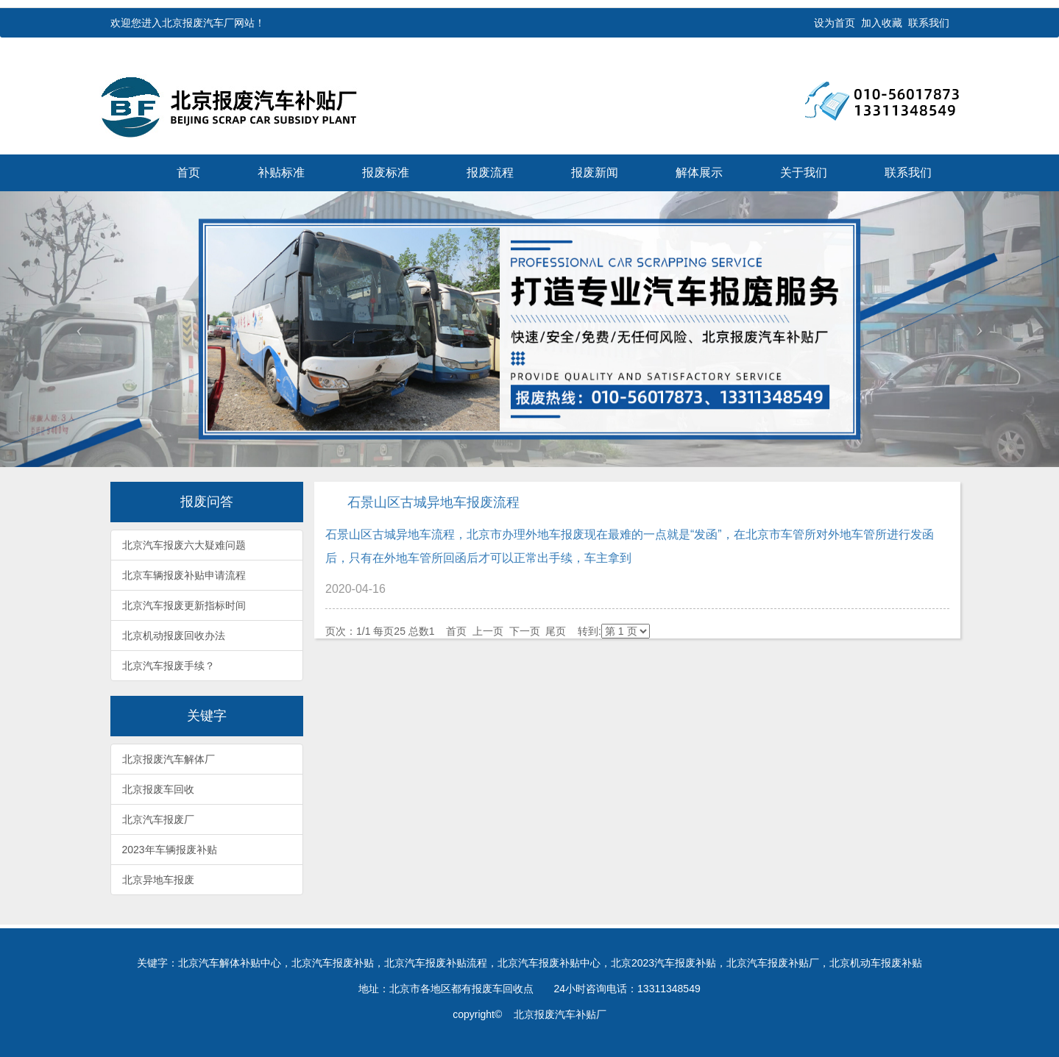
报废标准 (385, 172)
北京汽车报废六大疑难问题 (184, 545)
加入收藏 (881, 23)
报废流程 (490, 172)
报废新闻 (594, 172)
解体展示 (699, 172)
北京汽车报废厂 (158, 819)
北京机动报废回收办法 (173, 635)
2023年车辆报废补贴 (169, 849)
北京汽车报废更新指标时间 (184, 605)
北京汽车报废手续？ (168, 666)
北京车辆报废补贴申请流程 (184, 575)
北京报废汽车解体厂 (168, 759)
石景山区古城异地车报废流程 (433, 502)
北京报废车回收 (158, 789)
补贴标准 (281, 172)
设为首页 (834, 23)
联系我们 (928, 23)
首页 (188, 172)
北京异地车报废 (158, 880)
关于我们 (803, 172)
